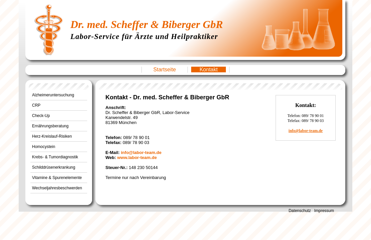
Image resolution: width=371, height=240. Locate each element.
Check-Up (41, 115)
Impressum (324, 210)
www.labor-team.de (137, 157)
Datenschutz (300, 210)
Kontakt (209, 69)
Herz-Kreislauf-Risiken (52, 136)
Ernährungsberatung (50, 126)
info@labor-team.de (141, 152)
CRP (36, 105)
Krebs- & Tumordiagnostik (55, 157)
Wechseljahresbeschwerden (57, 188)
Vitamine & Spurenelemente (57, 177)
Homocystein (43, 146)
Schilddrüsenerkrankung (53, 167)
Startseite (164, 69)
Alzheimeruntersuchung (53, 95)
